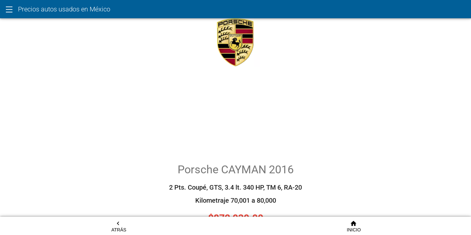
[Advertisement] (235, 113)
